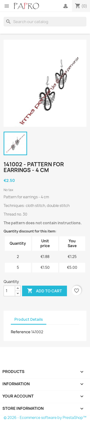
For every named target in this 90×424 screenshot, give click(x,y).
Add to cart (44, 291)
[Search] (45, 21)
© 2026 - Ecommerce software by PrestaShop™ (45, 417)
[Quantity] (9, 291)
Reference (20, 331)
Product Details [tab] (28, 319)
